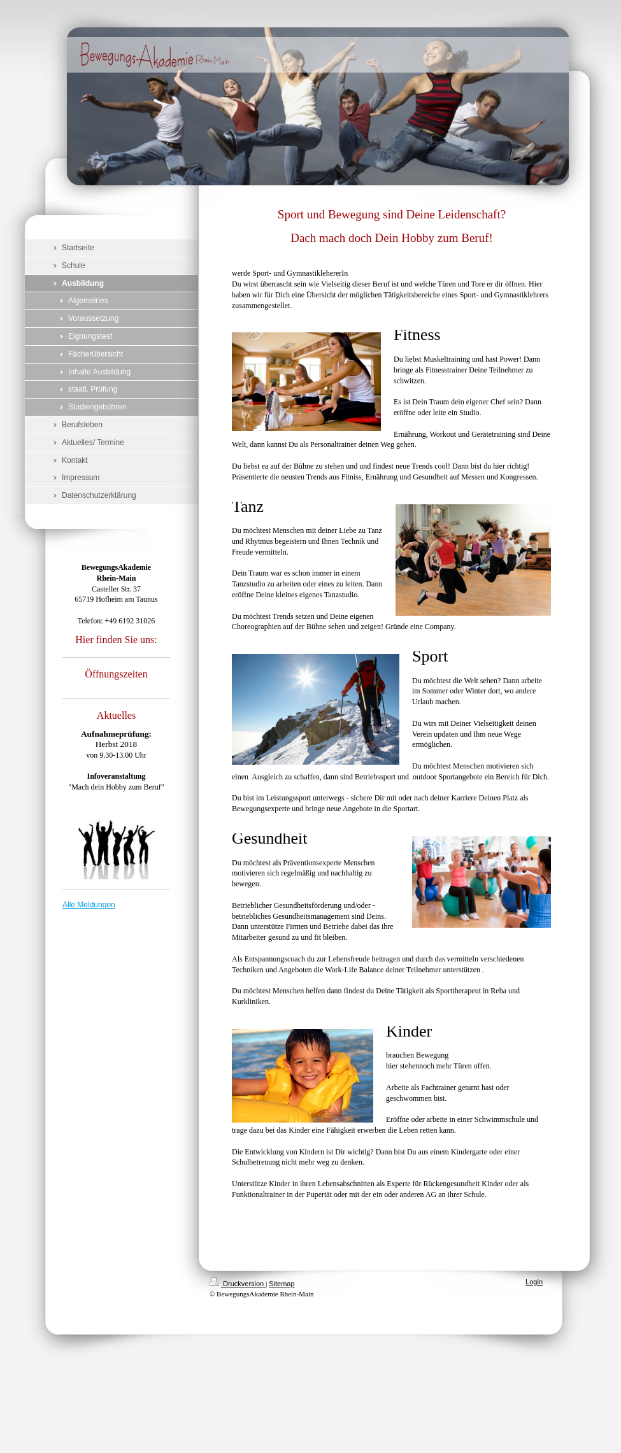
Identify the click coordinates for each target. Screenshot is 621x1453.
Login (534, 1282)
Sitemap (281, 1283)
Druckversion (238, 1283)
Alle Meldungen (88, 904)
